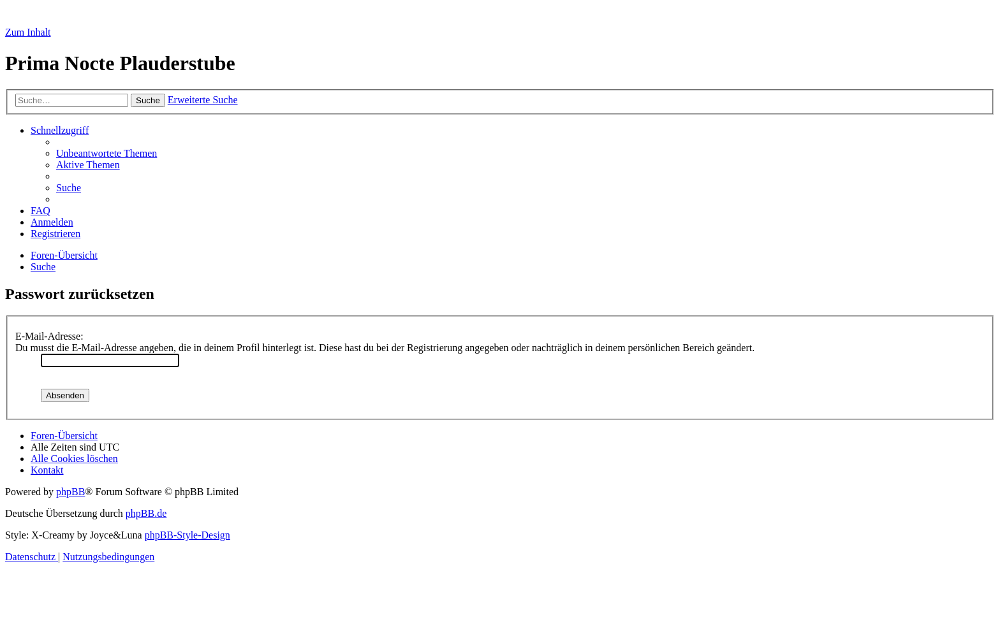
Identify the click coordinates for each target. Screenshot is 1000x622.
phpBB (70, 491)
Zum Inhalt (28, 32)
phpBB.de (146, 513)
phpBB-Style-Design (187, 535)
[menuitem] (106, 153)
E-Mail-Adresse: (49, 336)
